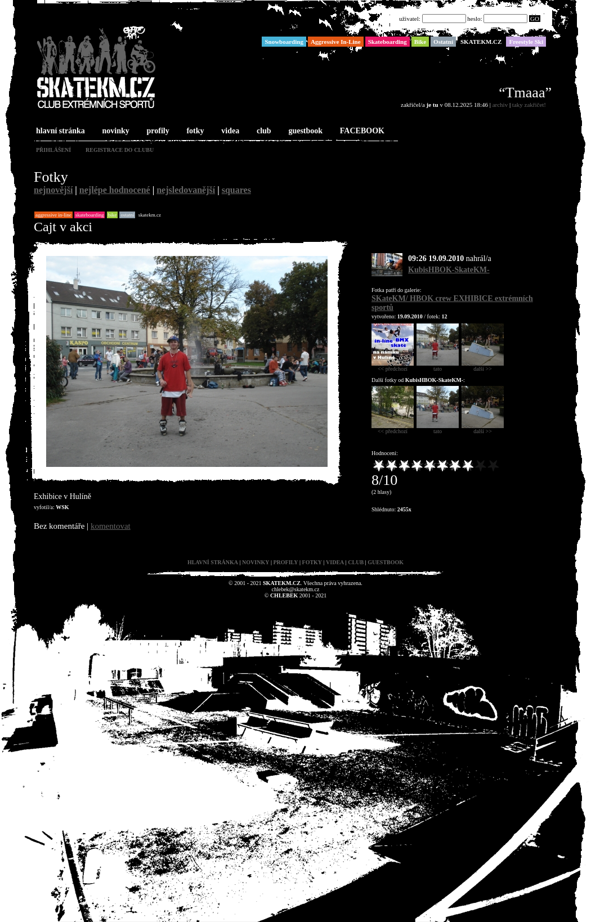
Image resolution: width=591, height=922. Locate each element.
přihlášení (53, 150)
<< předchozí (392, 366)
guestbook (304, 131)
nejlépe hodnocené (114, 190)
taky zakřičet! (529, 104)
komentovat (111, 525)
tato (438, 366)
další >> (483, 366)
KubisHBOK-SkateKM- (449, 270)
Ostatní (127, 215)
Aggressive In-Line (53, 215)
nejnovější (53, 190)
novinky (114, 131)
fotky (194, 131)
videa (229, 131)
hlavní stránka (59, 131)
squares (236, 190)
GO (534, 18)
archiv (500, 104)
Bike (112, 215)
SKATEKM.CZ (149, 215)
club (262, 131)
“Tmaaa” (525, 92)
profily (157, 131)
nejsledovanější (185, 190)
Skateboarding (89, 215)
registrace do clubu (120, 150)
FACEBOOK (361, 131)
